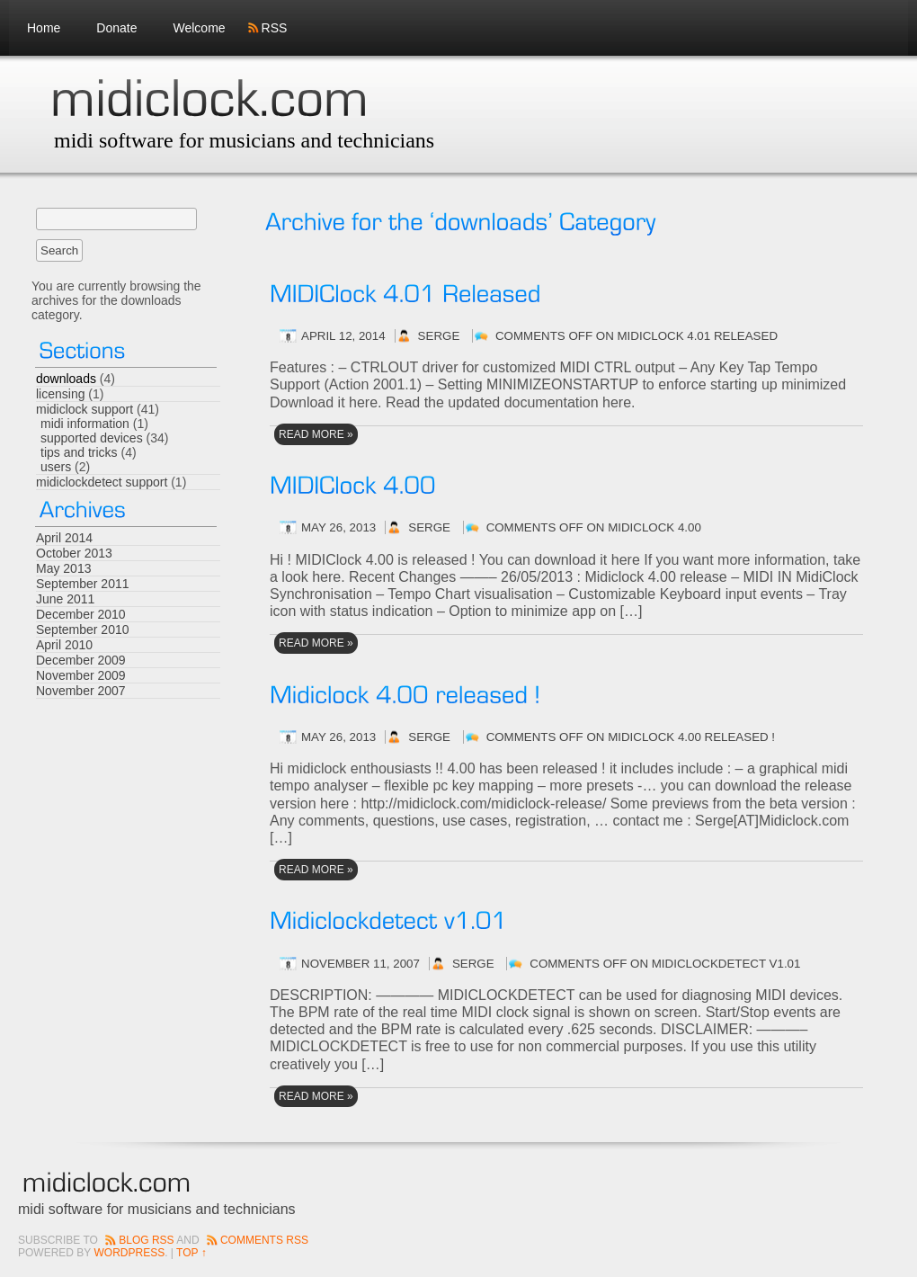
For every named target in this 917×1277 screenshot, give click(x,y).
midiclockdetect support (101, 482)
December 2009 (81, 660)
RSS (275, 28)
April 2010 (64, 645)
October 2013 (74, 553)
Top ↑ (191, 1252)
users (55, 467)
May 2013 (63, 568)
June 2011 (65, 599)
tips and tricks (79, 452)
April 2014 (64, 538)
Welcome (200, 28)
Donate (116, 28)
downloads (66, 378)
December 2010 (81, 614)
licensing (60, 394)
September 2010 (82, 629)
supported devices (91, 438)
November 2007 (81, 690)
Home (43, 28)
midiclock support (84, 409)
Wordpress (129, 1252)
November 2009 (81, 675)
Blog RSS (146, 1240)
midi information (84, 423)
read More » (316, 434)
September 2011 (82, 583)
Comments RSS (264, 1240)
